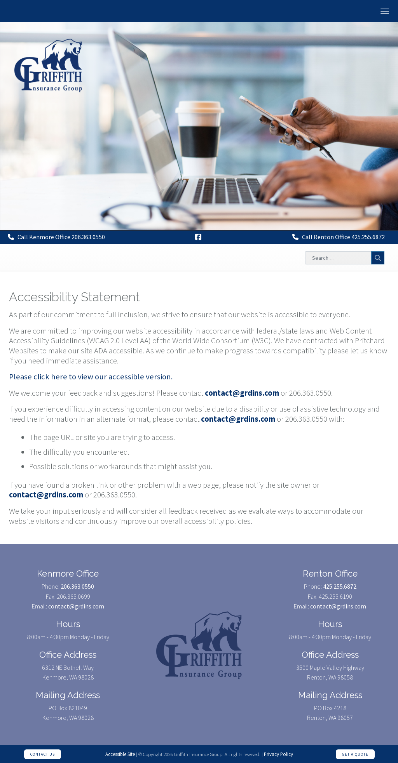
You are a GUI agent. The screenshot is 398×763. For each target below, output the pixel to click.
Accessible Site (120, 754)
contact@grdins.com (242, 393)
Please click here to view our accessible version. (91, 377)
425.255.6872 (339, 586)
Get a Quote (355, 754)
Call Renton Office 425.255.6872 (338, 237)
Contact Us (42, 754)
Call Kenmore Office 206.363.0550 (56, 237)
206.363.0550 (77, 586)
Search (378, 258)
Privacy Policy (278, 754)
